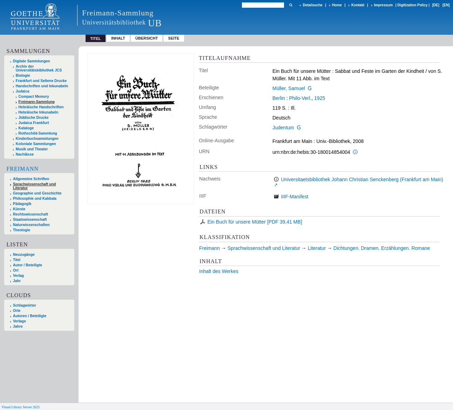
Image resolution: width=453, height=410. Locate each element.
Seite (174, 38)
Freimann (22, 169)
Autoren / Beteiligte (29, 316)
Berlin (278, 98)
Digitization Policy (412, 5)
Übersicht (146, 38)
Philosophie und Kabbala (34, 198)
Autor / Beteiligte (27, 265)
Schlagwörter (24, 305)
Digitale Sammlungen (31, 61)
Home (337, 5)
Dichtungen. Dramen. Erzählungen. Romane (381, 248)
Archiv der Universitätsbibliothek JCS (39, 68)
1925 (319, 98)
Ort (16, 270)
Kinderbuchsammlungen (37, 139)
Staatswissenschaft (30, 219)
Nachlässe (25, 154)
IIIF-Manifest (294, 196)
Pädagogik (22, 204)
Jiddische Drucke (34, 117)
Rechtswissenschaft (30, 214)
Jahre (18, 326)
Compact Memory (34, 96)
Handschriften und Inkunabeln (42, 86)
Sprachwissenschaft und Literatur (34, 186)
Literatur (317, 248)
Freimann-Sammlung (37, 102)
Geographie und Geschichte (37, 193)
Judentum (283, 127)
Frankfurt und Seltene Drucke (41, 81)
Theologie (21, 230)
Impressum (383, 5)
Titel (16, 260)
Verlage (19, 321)
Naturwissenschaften (31, 225)
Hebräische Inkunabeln (39, 112)
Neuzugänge (24, 255)
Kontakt (357, 5)
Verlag (18, 276)
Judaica (22, 91)
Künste (19, 209)
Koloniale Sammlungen (36, 144)
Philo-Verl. (300, 98)
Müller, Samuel (288, 88)
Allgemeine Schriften (31, 179)
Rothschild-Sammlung (38, 133)
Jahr (17, 281)
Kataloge (26, 128)
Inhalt (118, 38)
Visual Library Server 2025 (20, 407)
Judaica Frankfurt (34, 123)
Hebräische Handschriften (41, 107)
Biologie (23, 75)
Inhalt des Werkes (218, 271)
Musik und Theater (32, 149)
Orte (16, 311)
